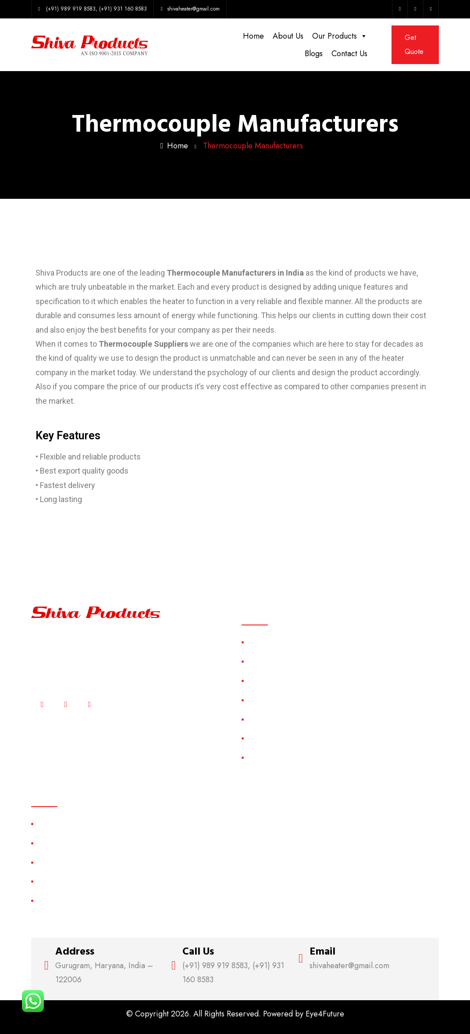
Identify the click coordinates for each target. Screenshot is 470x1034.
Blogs (314, 53)
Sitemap (259, 719)
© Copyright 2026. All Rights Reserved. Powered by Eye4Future (235, 1014)
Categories (264, 700)
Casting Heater (60, 843)
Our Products (339, 36)
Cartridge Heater (63, 862)
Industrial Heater (62, 900)
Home (253, 36)
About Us (288, 36)
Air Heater (53, 824)
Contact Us (349, 53)
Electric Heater (60, 881)
